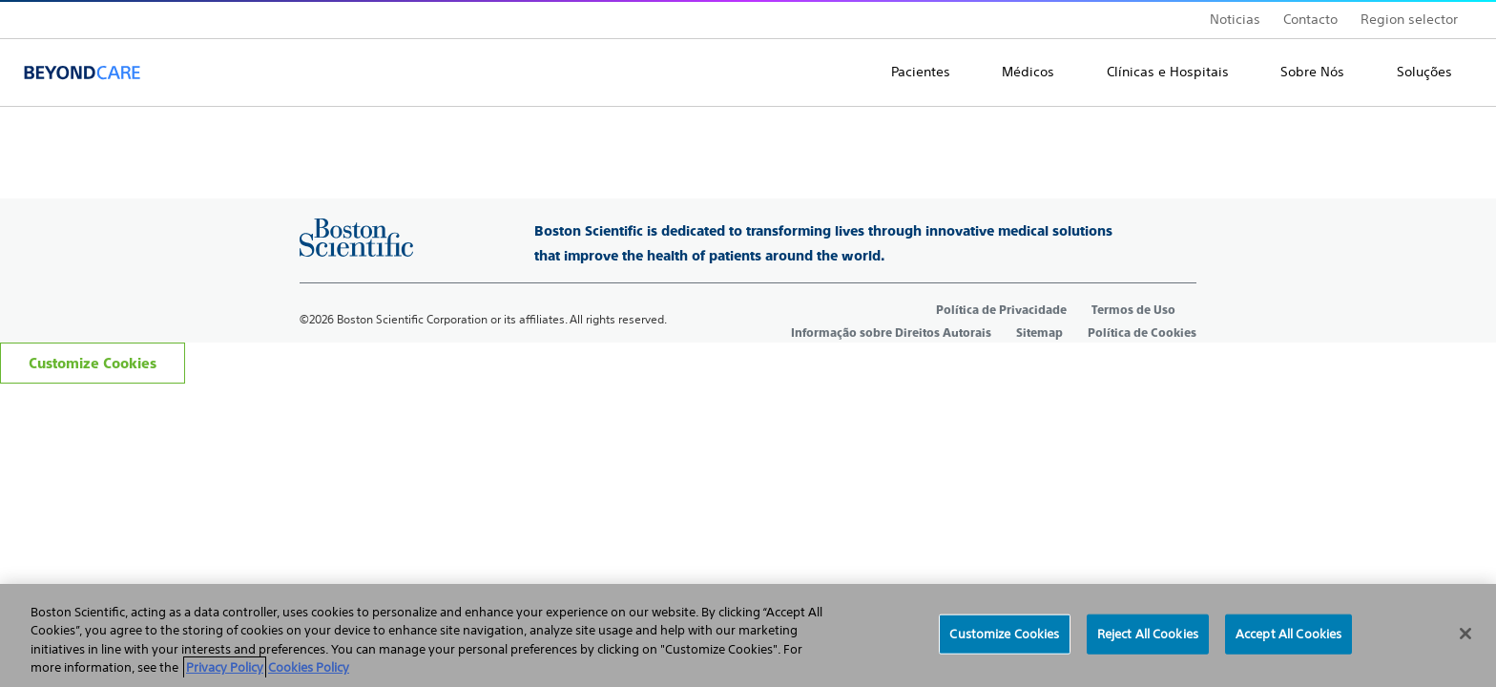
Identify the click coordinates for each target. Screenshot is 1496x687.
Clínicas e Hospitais (1168, 71)
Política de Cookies (1142, 333)
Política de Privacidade (1001, 310)
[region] (748, 635)
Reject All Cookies (1147, 634)
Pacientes (920, 71)
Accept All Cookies (1288, 634)
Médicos (1028, 71)
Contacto (1310, 19)
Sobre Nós (1312, 71)
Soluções (1424, 71)
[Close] (1465, 634)
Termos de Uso (1133, 310)
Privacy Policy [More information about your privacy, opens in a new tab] (224, 667)
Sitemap (1039, 333)
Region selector (1409, 19)
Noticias (1235, 19)
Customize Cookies (92, 363)
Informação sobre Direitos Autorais (891, 333)
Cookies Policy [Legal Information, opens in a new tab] (308, 667)
